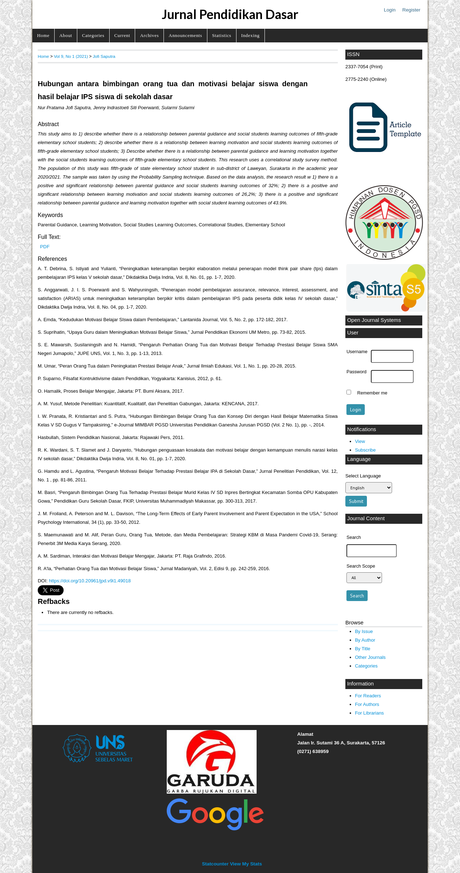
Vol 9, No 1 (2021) (71, 56)
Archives (149, 35)
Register (411, 10)
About (65, 35)
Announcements (185, 35)
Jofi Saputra (104, 56)
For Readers (368, 695)
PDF (45, 246)
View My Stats (246, 864)
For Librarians (369, 713)
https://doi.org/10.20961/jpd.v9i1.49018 (90, 580)
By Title (363, 648)
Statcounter (215, 864)
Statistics (221, 35)
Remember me (372, 393)
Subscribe (365, 450)
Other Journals (370, 657)
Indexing (250, 35)
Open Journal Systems (374, 320)
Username (356, 351)
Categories (93, 35)
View (360, 441)
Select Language (363, 476)
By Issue (364, 631)
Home (43, 35)
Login (390, 10)
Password (356, 371)
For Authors (367, 704)
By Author (365, 640)
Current (122, 35)
